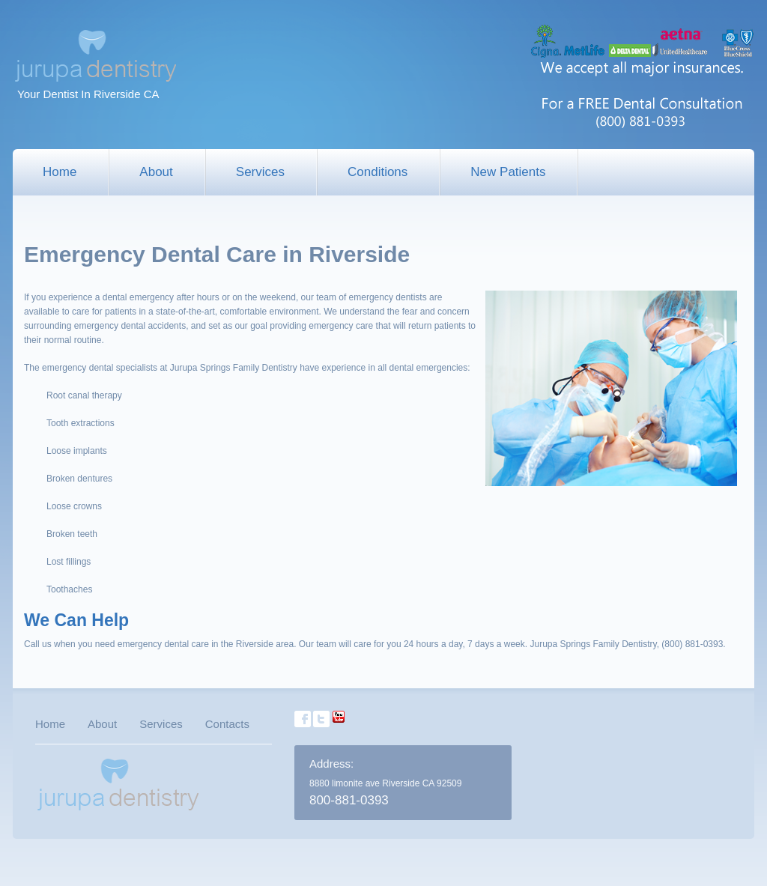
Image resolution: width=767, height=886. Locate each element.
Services (260, 172)
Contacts (227, 723)
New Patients (507, 172)
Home (59, 172)
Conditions (377, 172)
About (155, 172)
